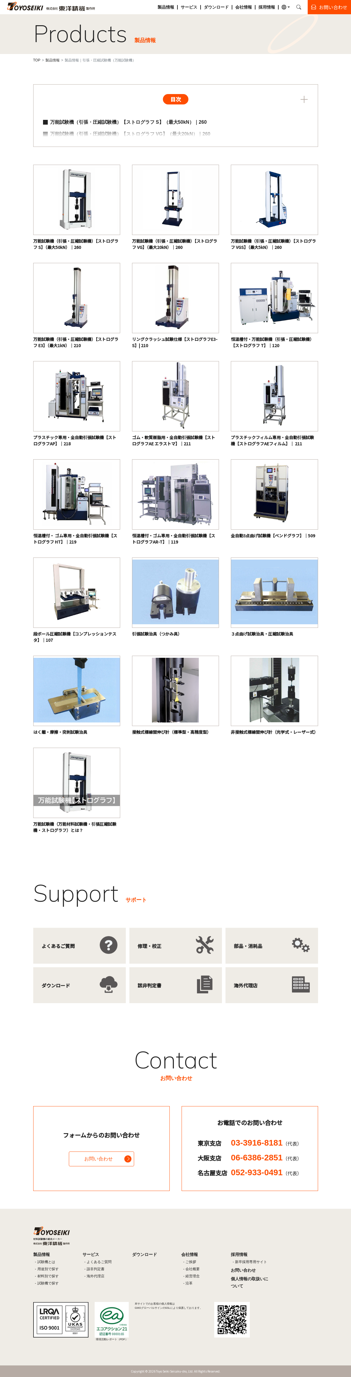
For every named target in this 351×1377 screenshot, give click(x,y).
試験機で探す (48, 1283)
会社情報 (243, 7)
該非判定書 (95, 1269)
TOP (36, 60)
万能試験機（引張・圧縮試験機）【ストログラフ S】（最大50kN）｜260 (128, 122)
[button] (285, 7)
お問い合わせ (98, 1158)
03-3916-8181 (266, 1142)
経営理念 (192, 1276)
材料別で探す (48, 1276)
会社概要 (192, 1269)
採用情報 (266, 7)
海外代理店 (95, 1276)
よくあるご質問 (99, 1262)
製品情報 (166, 7)
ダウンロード (216, 7)
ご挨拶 (190, 1262)
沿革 (189, 1283)
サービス (189, 7)
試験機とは (46, 1262)
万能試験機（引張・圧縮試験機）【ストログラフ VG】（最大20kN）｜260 (130, 133)
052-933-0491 (266, 1172)
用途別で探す (48, 1269)
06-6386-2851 (266, 1157)
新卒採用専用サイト (251, 1262)
